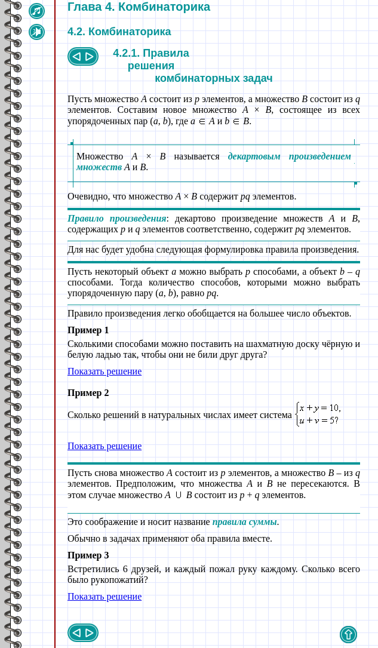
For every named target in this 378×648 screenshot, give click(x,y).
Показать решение (104, 371)
